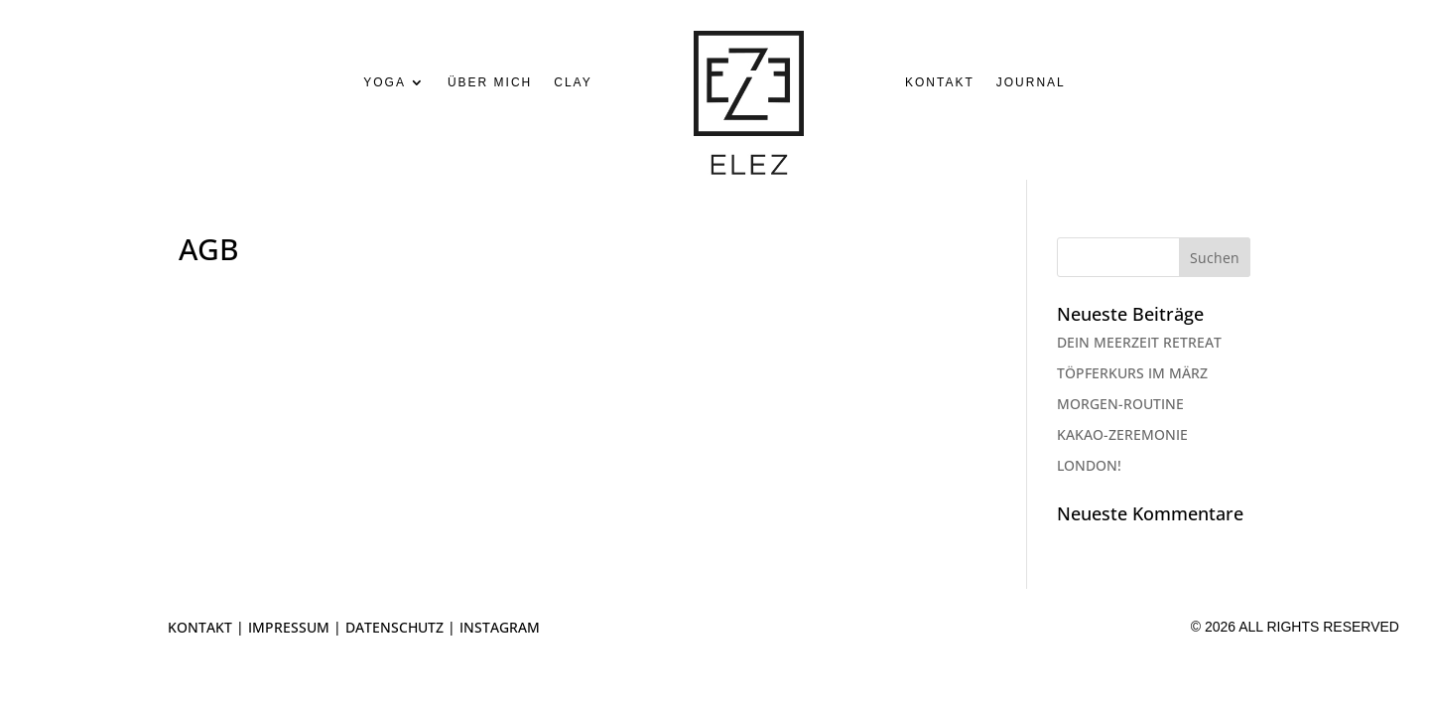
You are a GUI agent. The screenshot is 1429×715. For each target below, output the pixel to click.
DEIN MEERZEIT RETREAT (1139, 342)
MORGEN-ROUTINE (1120, 403)
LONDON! (1089, 465)
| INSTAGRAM (492, 627)
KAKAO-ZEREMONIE (1122, 434)
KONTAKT (200, 627)
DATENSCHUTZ (394, 627)
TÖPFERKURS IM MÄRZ (1132, 372)
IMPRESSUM (288, 627)
